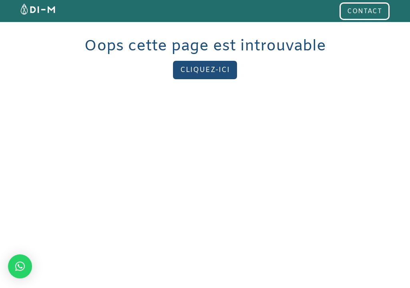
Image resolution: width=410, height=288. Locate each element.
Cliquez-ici (205, 70)
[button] (20, 266)
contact (364, 11)
